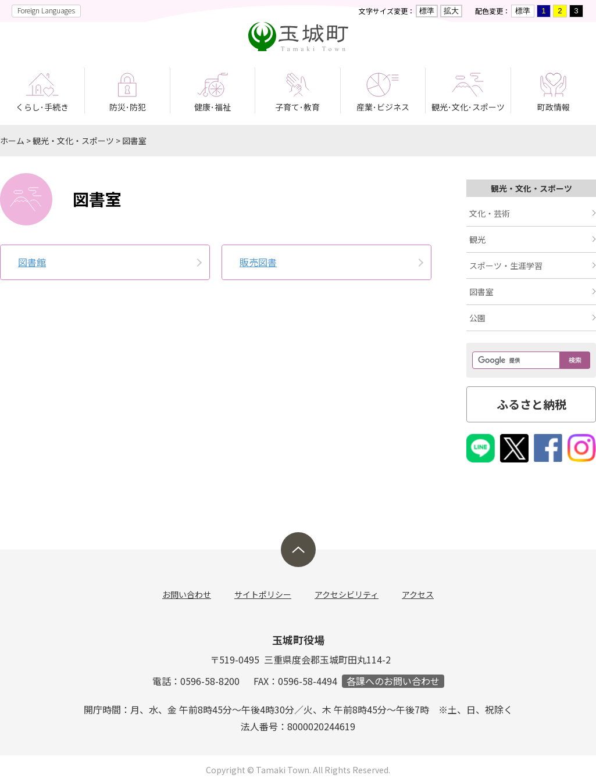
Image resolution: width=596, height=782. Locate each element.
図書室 (134, 140)
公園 (477, 318)
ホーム (12, 140)
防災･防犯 (127, 107)
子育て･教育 (297, 107)
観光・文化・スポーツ (73, 140)
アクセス (418, 594)
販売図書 (258, 262)
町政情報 (553, 107)
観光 (477, 239)
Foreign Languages (46, 10)
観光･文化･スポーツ (468, 107)
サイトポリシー (262, 594)
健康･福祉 (212, 107)
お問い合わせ (186, 594)
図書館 (32, 262)
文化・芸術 (489, 213)
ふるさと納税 (531, 404)
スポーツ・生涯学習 (506, 265)
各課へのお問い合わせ (393, 681)
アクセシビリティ (347, 594)
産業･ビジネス (382, 107)
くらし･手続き (42, 107)
